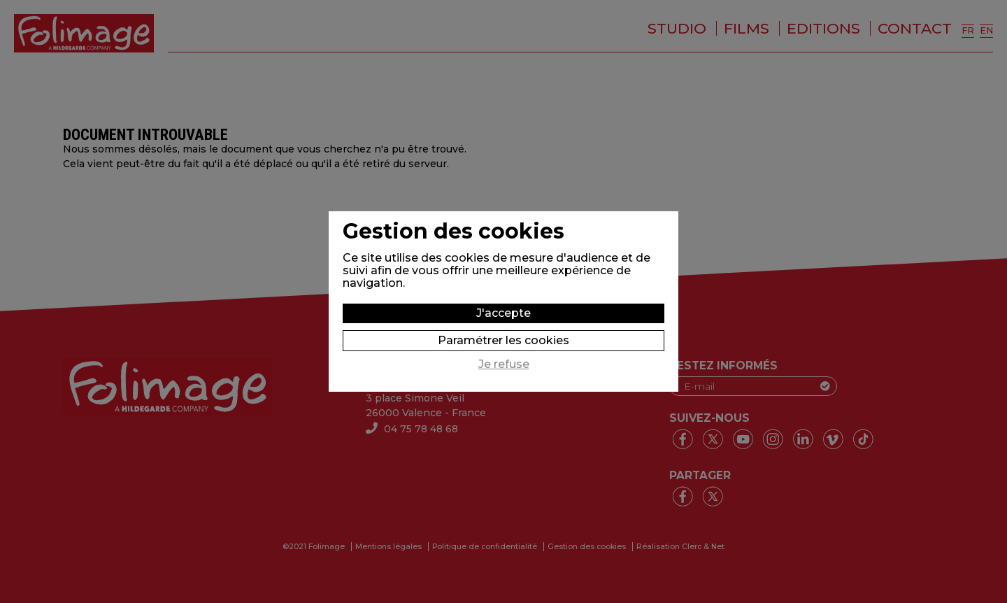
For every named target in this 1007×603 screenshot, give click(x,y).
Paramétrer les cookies (503, 340)
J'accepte (503, 313)
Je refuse (503, 364)
